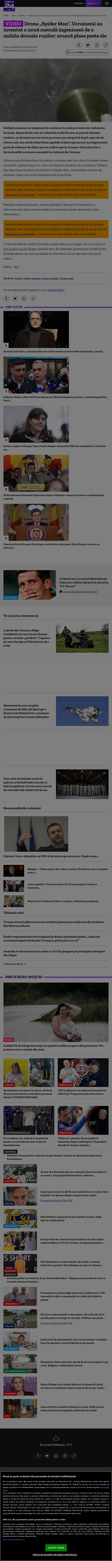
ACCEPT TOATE (56, 1547)
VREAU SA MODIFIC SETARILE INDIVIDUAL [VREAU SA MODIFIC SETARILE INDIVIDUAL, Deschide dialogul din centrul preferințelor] (55, 1554)
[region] (56, 1516)
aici (71, 1504)
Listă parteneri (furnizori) (14, 1539)
